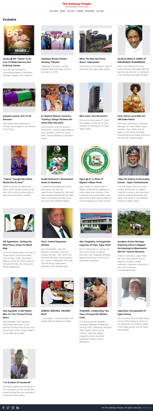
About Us (146, 407)
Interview (89, 11)
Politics (71, 11)
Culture (100, 11)
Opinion (79, 11)
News (62, 11)
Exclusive (53, 11)
